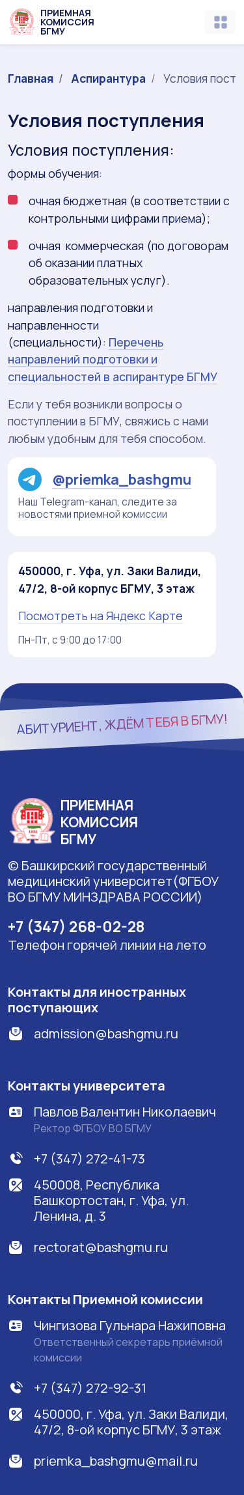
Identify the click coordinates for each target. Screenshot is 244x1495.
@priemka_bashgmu (104, 479)
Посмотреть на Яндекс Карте (100, 615)
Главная (30, 78)
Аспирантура (108, 78)
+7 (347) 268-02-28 (76, 926)
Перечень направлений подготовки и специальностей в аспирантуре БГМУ (112, 359)
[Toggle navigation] (220, 22)
